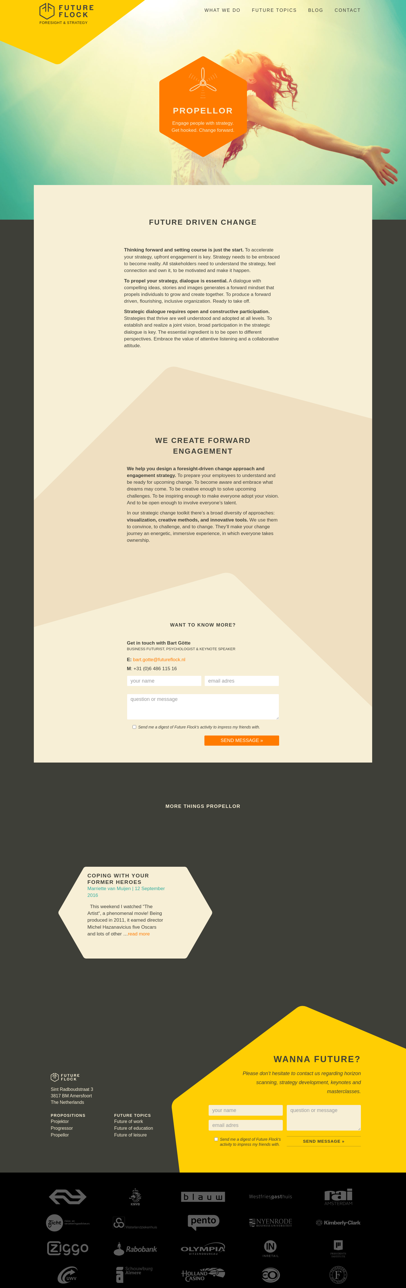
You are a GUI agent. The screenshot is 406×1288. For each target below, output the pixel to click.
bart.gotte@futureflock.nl (159, 659)
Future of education (133, 1128)
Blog (315, 10)
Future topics (274, 10)
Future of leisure (130, 1135)
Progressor (62, 1128)
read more (139, 934)
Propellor (60, 1135)
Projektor (60, 1121)
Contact (348, 10)
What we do (222, 10)
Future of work (128, 1121)
